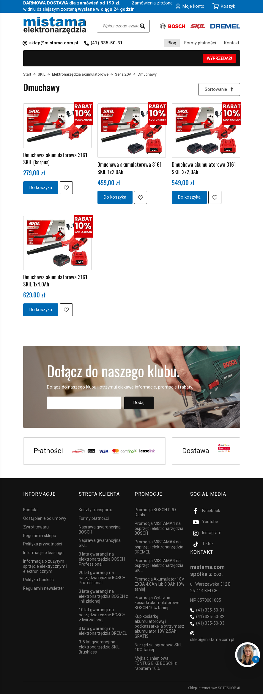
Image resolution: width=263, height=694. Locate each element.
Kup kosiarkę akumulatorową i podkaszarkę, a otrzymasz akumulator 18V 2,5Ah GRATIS (159, 626)
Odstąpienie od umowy (44, 518)
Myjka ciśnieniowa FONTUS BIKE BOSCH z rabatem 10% (156, 663)
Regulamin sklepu (39, 535)
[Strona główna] (54, 25)
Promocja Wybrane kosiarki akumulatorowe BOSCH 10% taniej (157, 602)
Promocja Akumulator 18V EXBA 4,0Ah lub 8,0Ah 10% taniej (159, 584)
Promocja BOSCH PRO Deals (155, 512)
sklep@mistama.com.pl (53, 43)
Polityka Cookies (38, 579)
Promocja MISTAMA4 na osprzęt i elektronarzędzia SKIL (159, 565)
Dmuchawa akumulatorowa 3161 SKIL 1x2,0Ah (129, 167)
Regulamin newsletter (43, 588)
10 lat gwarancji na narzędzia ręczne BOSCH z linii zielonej (102, 614)
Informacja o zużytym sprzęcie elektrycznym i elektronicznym (45, 566)
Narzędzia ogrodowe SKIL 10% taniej (158, 647)
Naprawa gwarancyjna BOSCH (100, 529)
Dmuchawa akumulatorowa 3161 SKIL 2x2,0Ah (204, 167)
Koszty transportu (95, 509)
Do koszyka (40, 187)
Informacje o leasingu (43, 552)
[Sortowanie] (219, 89)
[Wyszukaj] (142, 26)
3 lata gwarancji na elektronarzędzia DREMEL (103, 631)
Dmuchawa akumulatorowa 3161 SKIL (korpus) (55, 158)
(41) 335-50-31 (107, 43)
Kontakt (231, 43)
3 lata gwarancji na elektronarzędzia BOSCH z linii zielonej (103, 596)
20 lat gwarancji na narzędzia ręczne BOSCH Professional (102, 577)
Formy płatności (200, 43)
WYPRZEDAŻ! (219, 58)
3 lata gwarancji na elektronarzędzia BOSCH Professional (102, 559)
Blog (172, 43)
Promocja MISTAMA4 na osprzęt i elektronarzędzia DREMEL (159, 546)
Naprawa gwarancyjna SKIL (100, 543)
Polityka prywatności (42, 544)
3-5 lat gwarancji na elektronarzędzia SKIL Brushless (99, 647)
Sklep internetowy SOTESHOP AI (214, 688)
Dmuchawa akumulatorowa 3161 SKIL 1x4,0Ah (55, 280)
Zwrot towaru (36, 527)
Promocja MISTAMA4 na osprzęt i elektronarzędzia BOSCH (159, 528)
